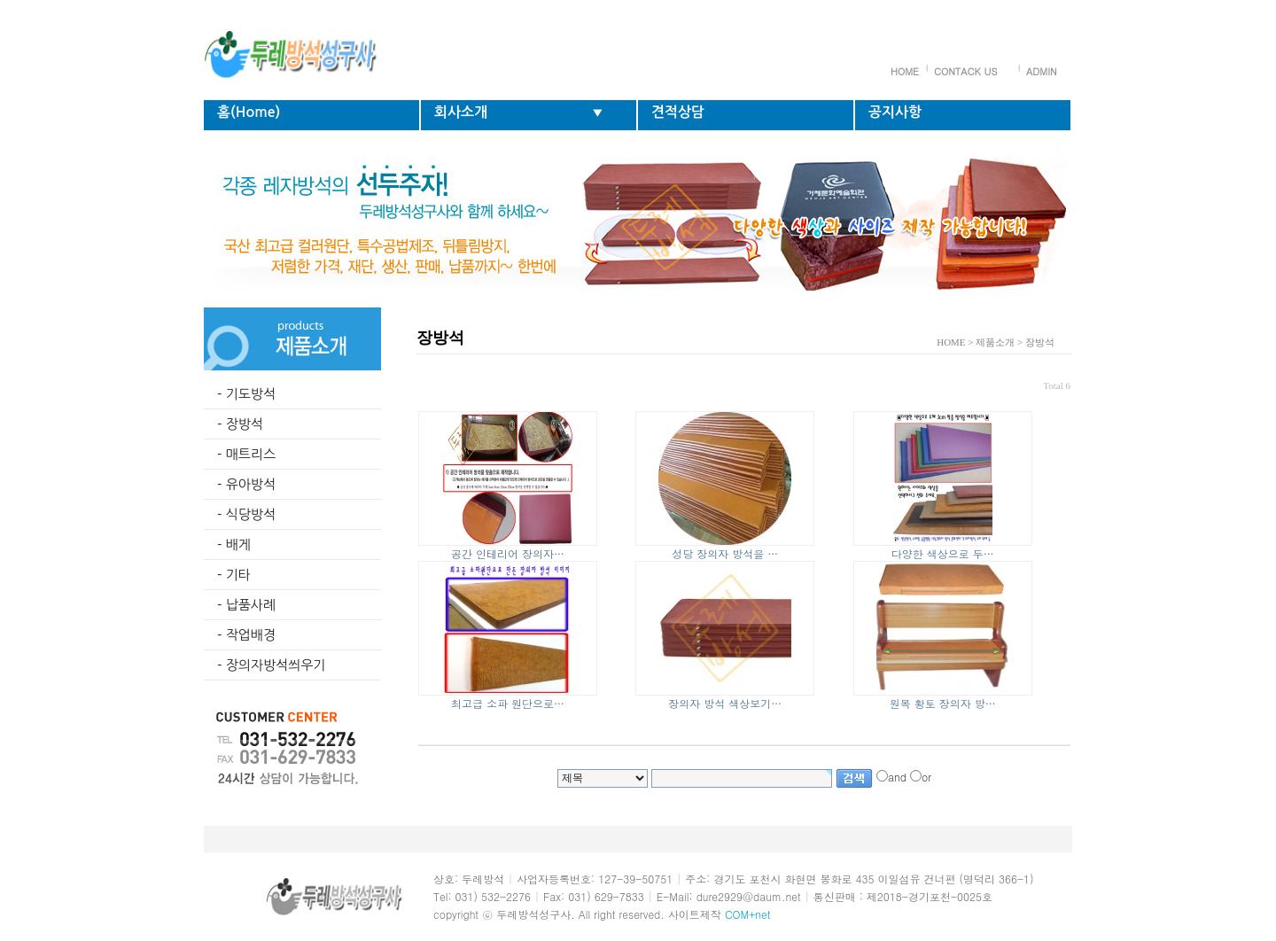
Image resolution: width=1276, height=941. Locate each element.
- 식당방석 (246, 514)
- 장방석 (240, 424)
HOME (905, 71)
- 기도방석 (246, 394)
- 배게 (234, 544)
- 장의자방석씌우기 (271, 665)
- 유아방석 (246, 484)
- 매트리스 (246, 454)
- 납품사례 (246, 604)
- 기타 (234, 574)
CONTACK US (965, 71)
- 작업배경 (246, 635)
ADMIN (1041, 71)
